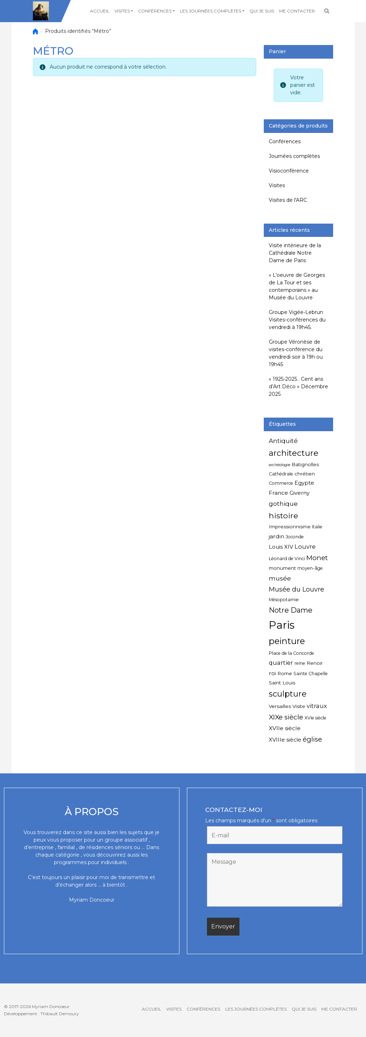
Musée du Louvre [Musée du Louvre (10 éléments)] (296, 589)
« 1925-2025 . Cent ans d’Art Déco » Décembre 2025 (298, 386)
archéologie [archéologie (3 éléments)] (279, 465)
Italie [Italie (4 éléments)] (317, 526)
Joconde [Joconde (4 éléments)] (295, 536)
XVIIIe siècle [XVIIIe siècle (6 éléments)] (285, 740)
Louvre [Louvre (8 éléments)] (305, 546)
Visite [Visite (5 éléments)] (298, 706)
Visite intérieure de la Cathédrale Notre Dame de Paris (295, 253)
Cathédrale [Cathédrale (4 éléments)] (281, 474)
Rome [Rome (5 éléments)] (284, 673)
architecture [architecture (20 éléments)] (293, 453)
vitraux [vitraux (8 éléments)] (317, 705)
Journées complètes (294, 156)
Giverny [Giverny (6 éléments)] (300, 493)
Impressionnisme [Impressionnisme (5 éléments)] (290, 526)
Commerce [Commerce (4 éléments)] (281, 483)
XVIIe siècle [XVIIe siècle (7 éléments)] (285, 728)
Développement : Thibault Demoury (41, 1013)
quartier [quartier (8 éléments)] (281, 662)
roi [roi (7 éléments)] (272, 673)
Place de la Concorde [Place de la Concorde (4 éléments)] (291, 653)
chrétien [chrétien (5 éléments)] (305, 474)
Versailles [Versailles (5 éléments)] (280, 706)
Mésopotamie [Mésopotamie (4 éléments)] (284, 599)
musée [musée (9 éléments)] (280, 578)
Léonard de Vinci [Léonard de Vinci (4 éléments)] (287, 558)
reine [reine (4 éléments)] (300, 663)
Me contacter (297, 11)
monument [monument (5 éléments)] (282, 568)
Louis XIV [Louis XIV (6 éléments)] (281, 547)
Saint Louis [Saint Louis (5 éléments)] (282, 682)
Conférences (155, 11)
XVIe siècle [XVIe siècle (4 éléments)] (315, 718)
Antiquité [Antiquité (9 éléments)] (283, 440)
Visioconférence (289, 171)
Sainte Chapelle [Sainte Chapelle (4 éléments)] (310, 673)
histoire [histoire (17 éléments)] (283, 515)
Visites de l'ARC (288, 200)
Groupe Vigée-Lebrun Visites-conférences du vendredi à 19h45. (297, 319)
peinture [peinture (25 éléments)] (287, 641)
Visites (122, 11)
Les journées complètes (210, 11)
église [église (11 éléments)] (312, 739)
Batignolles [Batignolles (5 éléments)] (305, 464)
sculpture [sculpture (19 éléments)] (288, 694)
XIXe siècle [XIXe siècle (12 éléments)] (286, 717)
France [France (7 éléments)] (278, 492)
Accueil (99, 11)
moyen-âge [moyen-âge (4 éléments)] (310, 568)
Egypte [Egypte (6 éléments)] (304, 483)
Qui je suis (261, 11)
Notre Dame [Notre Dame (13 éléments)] (290, 610)
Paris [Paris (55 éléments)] (282, 625)
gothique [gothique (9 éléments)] (283, 503)
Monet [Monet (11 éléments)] (317, 558)
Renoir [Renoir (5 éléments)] (315, 663)
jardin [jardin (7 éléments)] (276, 536)
